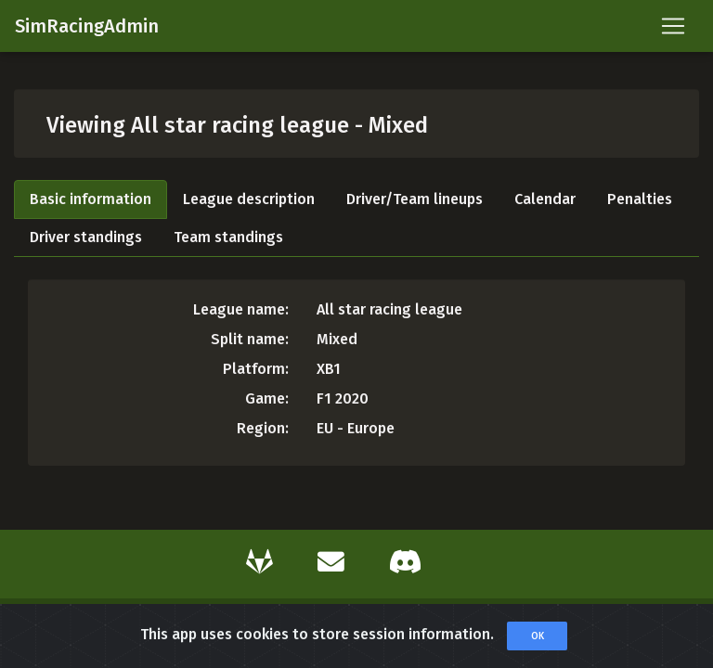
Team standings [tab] (228, 237)
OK (537, 640)
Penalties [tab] (639, 199)
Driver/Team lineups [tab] (414, 199)
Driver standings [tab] (86, 237)
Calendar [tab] (545, 199)
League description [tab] (249, 199)
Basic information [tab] (90, 199)
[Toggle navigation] (673, 26)
